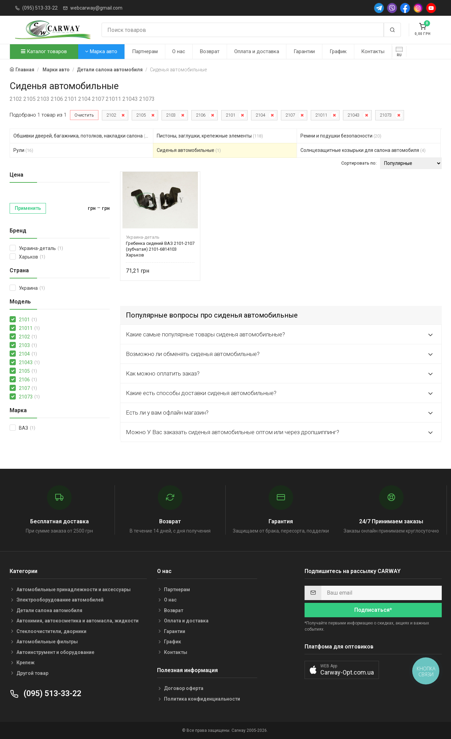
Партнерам (145, 51)
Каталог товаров (44, 51)
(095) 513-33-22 (40, 8)
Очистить (84, 115)
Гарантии (304, 51)
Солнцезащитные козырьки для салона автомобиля (363, 150)
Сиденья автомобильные (189, 150)
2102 (111, 115)
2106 (200, 115)
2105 (141, 115)
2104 (260, 115)
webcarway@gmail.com (96, 8)
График (338, 51)
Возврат (209, 51)
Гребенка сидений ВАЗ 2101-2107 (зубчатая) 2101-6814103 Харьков (160, 249)
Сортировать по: (359, 163)
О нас (178, 51)
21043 (353, 115)
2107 (290, 115)
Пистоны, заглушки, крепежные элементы (210, 136)
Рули (23, 150)
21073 (386, 115)
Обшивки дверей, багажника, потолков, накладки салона (82, 136)
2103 (171, 115)
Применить (28, 208)
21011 (321, 115)
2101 (230, 115)
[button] (342, 670)
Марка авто (101, 51)
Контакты (372, 51)
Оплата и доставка (256, 51)
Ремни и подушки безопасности (340, 136)
